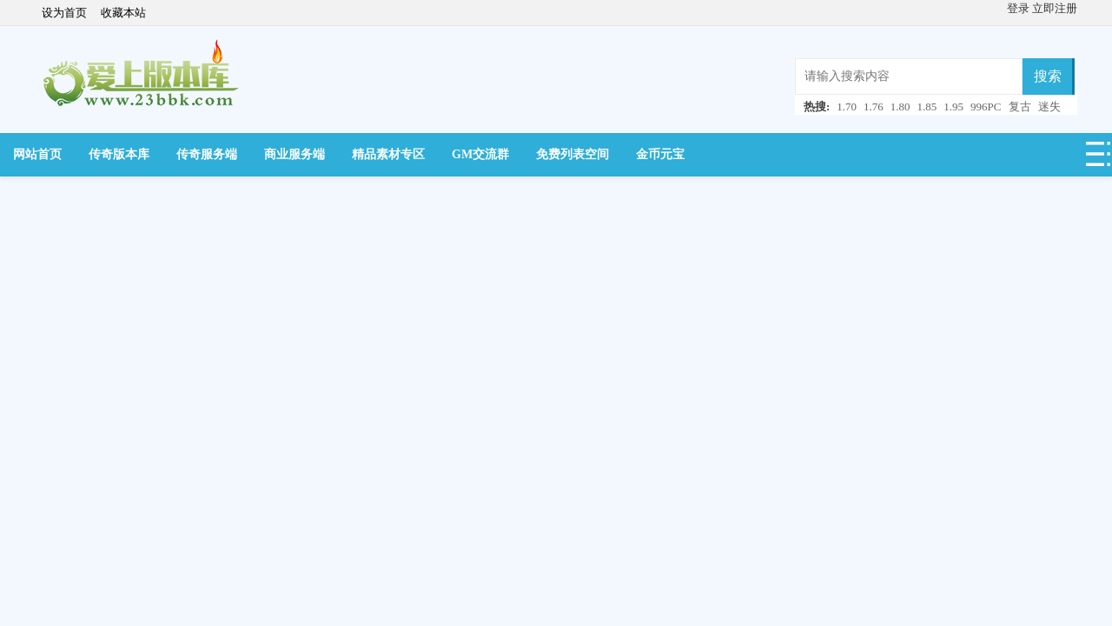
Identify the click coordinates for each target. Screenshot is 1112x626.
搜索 (1048, 76)
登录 (1019, 8)
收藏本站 (123, 12)
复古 (1020, 106)
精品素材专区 (388, 154)
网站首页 (37, 154)
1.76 (874, 106)
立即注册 (1054, 8)
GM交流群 (480, 154)
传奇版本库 (119, 154)
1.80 (900, 106)
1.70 (847, 106)
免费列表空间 (572, 154)
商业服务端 (294, 154)
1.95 (953, 106)
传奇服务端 (206, 154)
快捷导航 (1099, 159)
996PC (985, 106)
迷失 (1049, 106)
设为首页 (64, 12)
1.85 (927, 106)
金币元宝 (660, 154)
